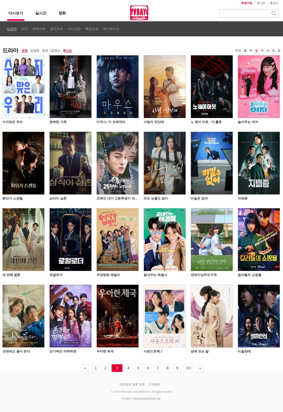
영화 (62, 13)
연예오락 (38, 29)
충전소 (274, 3)
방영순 (55, 50)
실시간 (40, 13)
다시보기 (15, 13)
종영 (45, 50)
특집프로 (91, 29)
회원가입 (246, 3)
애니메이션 (111, 29)
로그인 (261, 3)
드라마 (12, 29)
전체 (25, 50)
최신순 (67, 50)
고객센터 (154, 384)
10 (188, 368)
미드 (24, 29)
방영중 (34, 50)
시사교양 (74, 29)
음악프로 (56, 29)
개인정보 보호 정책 (132, 384)
